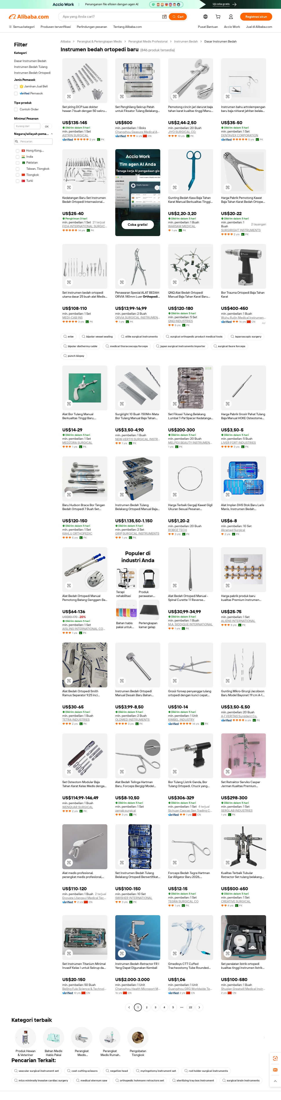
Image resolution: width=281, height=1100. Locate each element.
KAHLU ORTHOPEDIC (77, 533)
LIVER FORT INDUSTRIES (238, 442)
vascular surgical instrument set (36, 1071)
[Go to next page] (199, 1007)
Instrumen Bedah (186, 41)
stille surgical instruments (139, 336)
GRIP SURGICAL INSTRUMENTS (137, 533)
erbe (68, 336)
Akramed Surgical (233, 530)
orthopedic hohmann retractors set (139, 1080)
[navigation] (33, 525)
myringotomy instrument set (156, 1071)
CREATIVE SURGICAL (236, 901)
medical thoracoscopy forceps (127, 346)
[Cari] (178, 16)
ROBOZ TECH (177, 530)
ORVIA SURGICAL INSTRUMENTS (137, 317)
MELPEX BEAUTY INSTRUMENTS (190, 442)
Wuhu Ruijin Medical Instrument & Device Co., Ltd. (243, 317)
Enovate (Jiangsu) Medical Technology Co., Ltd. (84, 898)
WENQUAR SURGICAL (77, 807)
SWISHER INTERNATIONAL (133, 898)
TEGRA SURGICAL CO (183, 901)
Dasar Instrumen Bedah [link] (220, 41)
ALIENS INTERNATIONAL (238, 621)
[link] (275, 1058)
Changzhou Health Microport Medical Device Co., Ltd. (137, 989)
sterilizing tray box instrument (193, 1080)
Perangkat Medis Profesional (148, 41)
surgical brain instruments (240, 1080)
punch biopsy (73, 356)
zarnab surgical (125, 810)
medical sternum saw (91, 1080)
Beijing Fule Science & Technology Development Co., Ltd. (84, 989)
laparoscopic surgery (246, 336)
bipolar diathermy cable (80, 346)
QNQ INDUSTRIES (180, 321)
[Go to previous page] (129, 1007)
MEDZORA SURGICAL (77, 442)
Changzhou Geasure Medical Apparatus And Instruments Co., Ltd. (137, 132)
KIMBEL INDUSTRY (181, 719)
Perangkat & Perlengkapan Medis (99, 41)
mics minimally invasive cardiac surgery (41, 1080)
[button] (164, 16)
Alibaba (65, 41)
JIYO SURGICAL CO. (182, 132)
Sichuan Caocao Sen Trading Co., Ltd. (190, 810)
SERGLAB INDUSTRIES (236, 810)
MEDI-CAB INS (72, 317)
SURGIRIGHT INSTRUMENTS (241, 230)
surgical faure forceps (229, 346)
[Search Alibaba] (110, 16)
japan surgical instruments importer (180, 346)
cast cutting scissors (82, 1071)
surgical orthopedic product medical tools (194, 336)
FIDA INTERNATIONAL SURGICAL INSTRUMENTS (84, 226)
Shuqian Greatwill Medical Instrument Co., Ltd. (243, 989)
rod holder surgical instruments (206, 1071)
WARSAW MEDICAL (182, 226)
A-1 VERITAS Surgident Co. (239, 716)
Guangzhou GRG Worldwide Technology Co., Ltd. (190, 989)
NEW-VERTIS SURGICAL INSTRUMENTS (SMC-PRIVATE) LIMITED (137, 439)
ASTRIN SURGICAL (75, 135)
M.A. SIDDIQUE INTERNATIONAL (190, 624)
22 (190, 1007)
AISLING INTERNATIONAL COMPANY (84, 628)
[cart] (219, 17)
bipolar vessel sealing (97, 336)
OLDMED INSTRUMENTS (132, 719)
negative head (117, 1071)
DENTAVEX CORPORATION (239, 135)
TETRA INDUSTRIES (76, 719)
